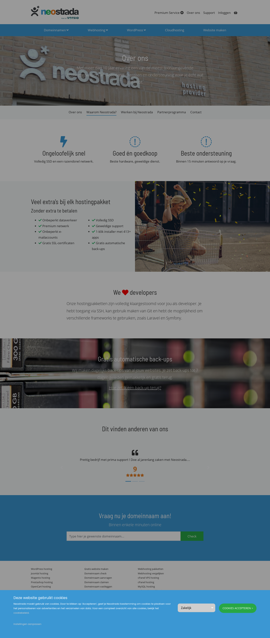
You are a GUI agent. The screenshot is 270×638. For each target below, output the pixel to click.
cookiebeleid (21, 612)
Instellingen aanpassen (27, 624)
